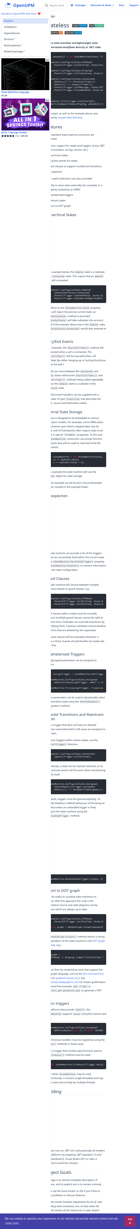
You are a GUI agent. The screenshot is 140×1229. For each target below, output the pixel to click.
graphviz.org (63, 978)
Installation (10, 26)
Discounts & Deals (102, 5)
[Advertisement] (75, 244)
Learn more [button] (12, 1223)
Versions (9, 39)
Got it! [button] (130, 1221)
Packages (80, 5)
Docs (121, 5)
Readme (8, 20)
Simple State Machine (70, 117)
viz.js (77, 978)
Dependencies (12, 33)
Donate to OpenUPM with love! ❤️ (21, 13)
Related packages (14, 51)
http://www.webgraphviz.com (62, 982)
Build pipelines (13, 45)
